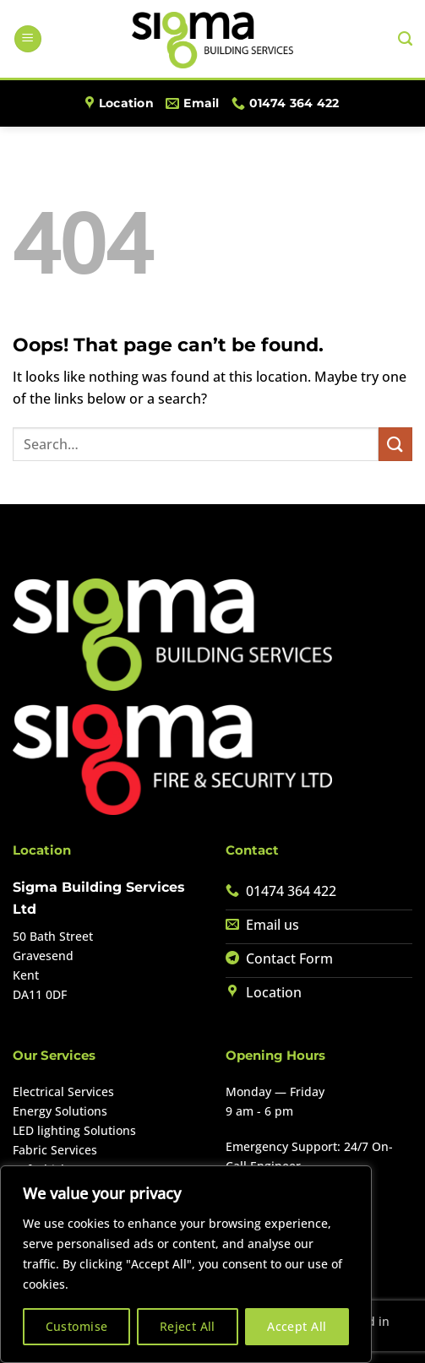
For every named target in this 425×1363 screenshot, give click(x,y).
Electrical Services (63, 1091)
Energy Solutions (60, 1111)
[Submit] (395, 443)
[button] (27, 39)
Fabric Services (55, 1150)
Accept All (296, 1326)
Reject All (187, 1326)
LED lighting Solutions (74, 1130)
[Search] (405, 39)
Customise (77, 1326)
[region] (186, 1264)
